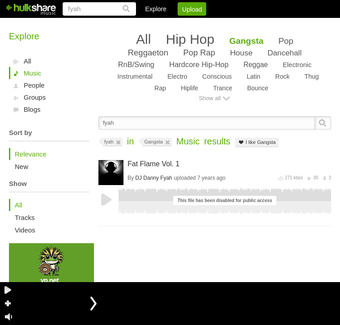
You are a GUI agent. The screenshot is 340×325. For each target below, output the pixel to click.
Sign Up (178, 24)
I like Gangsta (257, 142)
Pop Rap (199, 52)
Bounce (257, 88)
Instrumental (135, 76)
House (241, 52)
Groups (35, 97)
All (27, 61)
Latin (253, 76)
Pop (285, 41)
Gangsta (247, 41)
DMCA (239, 24)
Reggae (255, 64)
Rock (282, 76)
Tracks (24, 217)
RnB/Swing (136, 64)
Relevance (31, 154)
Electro (177, 76)
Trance (222, 88)
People (34, 85)
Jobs (210, 24)
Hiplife (189, 88)
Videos (25, 230)
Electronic (297, 64)
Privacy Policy (281, 24)
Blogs (32, 109)
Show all (210, 98)
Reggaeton (148, 52)
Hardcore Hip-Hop (198, 64)
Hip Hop (190, 39)
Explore (155, 9)
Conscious (217, 76)
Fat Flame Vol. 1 (154, 164)
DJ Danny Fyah (153, 178)
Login (146, 24)
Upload (192, 9)
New (21, 166)
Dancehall (285, 52)
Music (32, 73)
